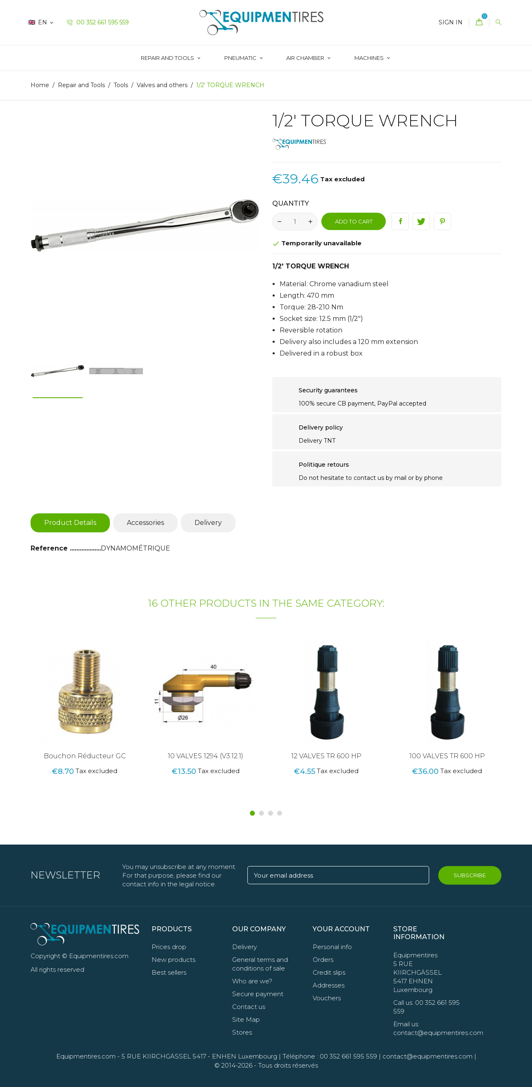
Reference (50, 548)
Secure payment (257, 994)
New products (173, 960)
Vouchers (327, 998)
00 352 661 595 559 (98, 22)
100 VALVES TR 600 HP (447, 756)
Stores (242, 1032)
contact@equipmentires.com (427, 1056)
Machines (369, 58)
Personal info (332, 947)
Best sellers (169, 972)
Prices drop (169, 947)
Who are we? (252, 981)
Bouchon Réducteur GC (85, 756)
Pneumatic (241, 58)
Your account (341, 929)
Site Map (246, 1019)
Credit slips (329, 972)
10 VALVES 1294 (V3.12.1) (205, 756)
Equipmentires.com (86, 1056)
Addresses (328, 985)
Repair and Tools (168, 58)
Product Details (70, 523)
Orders (323, 960)
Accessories (145, 523)
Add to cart (354, 221)
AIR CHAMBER (305, 58)
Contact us (248, 1007)
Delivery (208, 523)
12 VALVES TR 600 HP (326, 756)
